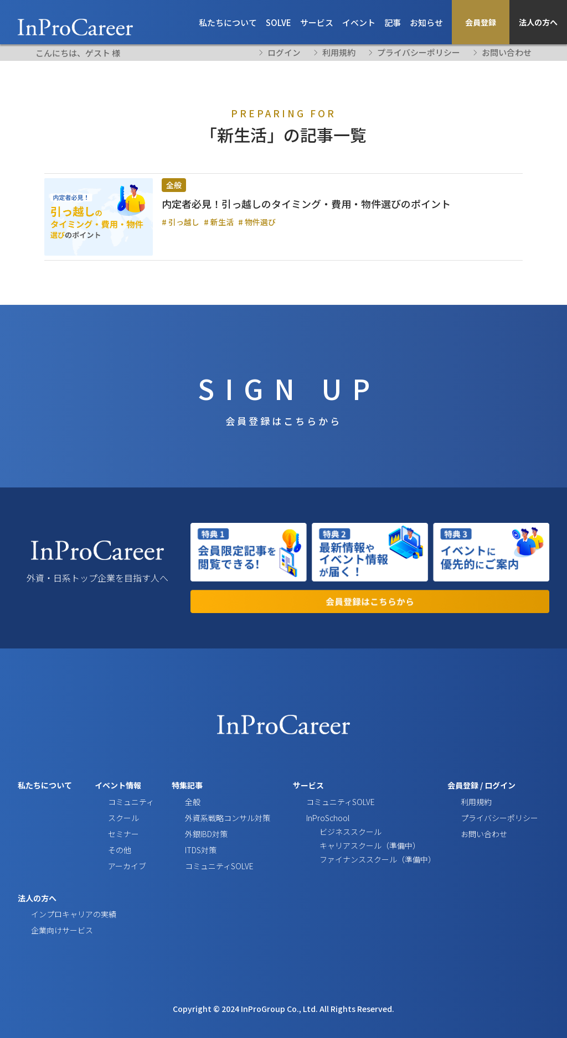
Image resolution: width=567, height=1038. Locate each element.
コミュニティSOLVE (219, 882)
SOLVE (278, 22)
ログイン (500, 801)
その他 (119, 866)
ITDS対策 (201, 866)
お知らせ (426, 22)
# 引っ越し (180, 221)
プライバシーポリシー (418, 53)
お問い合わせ (507, 53)
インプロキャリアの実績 (73, 930)
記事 (392, 22)
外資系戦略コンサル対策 (227, 833)
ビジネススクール (350, 848)
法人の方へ (538, 22)
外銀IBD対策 (206, 850)
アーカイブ (127, 882)
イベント (358, 22)
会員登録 (480, 22)
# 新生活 (219, 221)
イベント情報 (118, 801)
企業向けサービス (62, 946)
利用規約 (338, 53)
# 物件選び (257, 221)
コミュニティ (131, 817)
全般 (174, 184)
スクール (123, 833)
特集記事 (187, 801)
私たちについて (228, 22)
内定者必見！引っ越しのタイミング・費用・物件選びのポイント (306, 203)
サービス (316, 22)
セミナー (123, 850)
